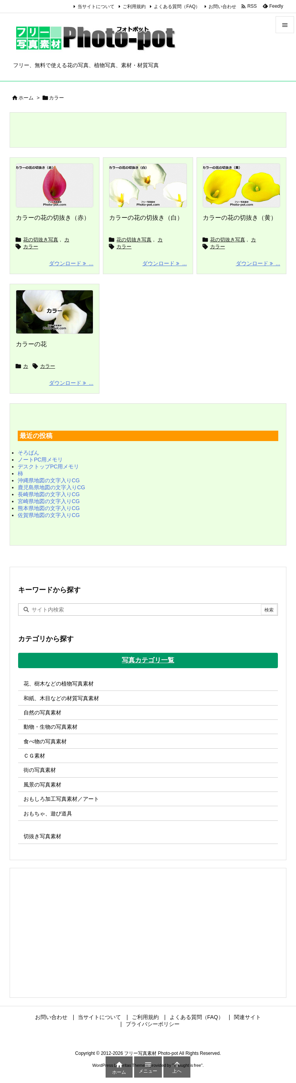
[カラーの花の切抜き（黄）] (241, 185)
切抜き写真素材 (42, 836)
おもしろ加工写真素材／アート (61, 799)
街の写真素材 (40, 770)
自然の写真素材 (42, 712)
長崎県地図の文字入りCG (49, 494)
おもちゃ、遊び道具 (48, 813)
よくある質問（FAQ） (177, 6)
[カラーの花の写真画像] (54, 312)
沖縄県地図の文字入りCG (49, 480)
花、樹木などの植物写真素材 (59, 683)
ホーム (26, 98)
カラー (30, 246)
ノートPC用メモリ (40, 459)
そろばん (28, 453)
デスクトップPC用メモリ (48, 466)
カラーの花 (31, 344)
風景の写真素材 (42, 785)
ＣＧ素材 (34, 756)
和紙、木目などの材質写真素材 (61, 698)
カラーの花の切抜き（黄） (240, 217)
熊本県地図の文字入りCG (49, 508)
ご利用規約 (134, 6)
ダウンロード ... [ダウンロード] (71, 263)
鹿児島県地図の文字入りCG (51, 487)
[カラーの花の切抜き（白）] (148, 185)
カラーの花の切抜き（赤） (53, 217)
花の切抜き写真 (40, 240)
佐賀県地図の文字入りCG (49, 515)
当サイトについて (95, 6)
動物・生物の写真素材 (50, 727)
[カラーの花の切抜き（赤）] (54, 185)
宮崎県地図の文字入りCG (49, 501)
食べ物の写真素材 (45, 741)
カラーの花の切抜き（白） (146, 217)
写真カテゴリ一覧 (148, 660)
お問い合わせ (222, 6)
